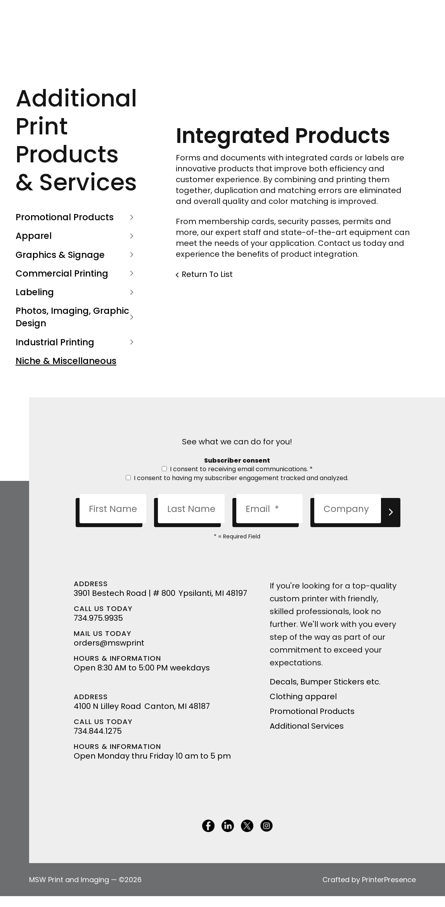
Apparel (76, 235)
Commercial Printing (76, 273)
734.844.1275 (98, 731)
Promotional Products (76, 217)
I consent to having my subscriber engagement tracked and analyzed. (237, 478)
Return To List (207, 274)
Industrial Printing (76, 342)
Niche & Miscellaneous (66, 361)
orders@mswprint (109, 642)
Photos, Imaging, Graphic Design (76, 317)
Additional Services (307, 726)
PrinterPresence (389, 879)
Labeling (76, 292)
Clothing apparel (303, 696)
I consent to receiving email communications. (237, 469)
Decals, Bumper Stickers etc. (325, 681)
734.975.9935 (98, 618)
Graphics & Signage (76, 254)
